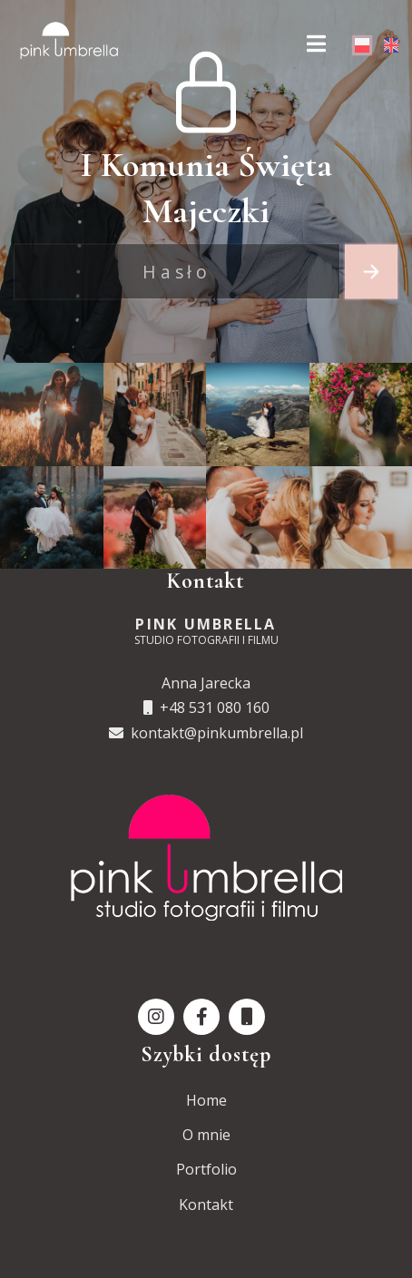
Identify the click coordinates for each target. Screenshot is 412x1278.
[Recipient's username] (177, 272)
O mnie (206, 1135)
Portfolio (206, 1169)
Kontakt (206, 1205)
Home (206, 1100)
